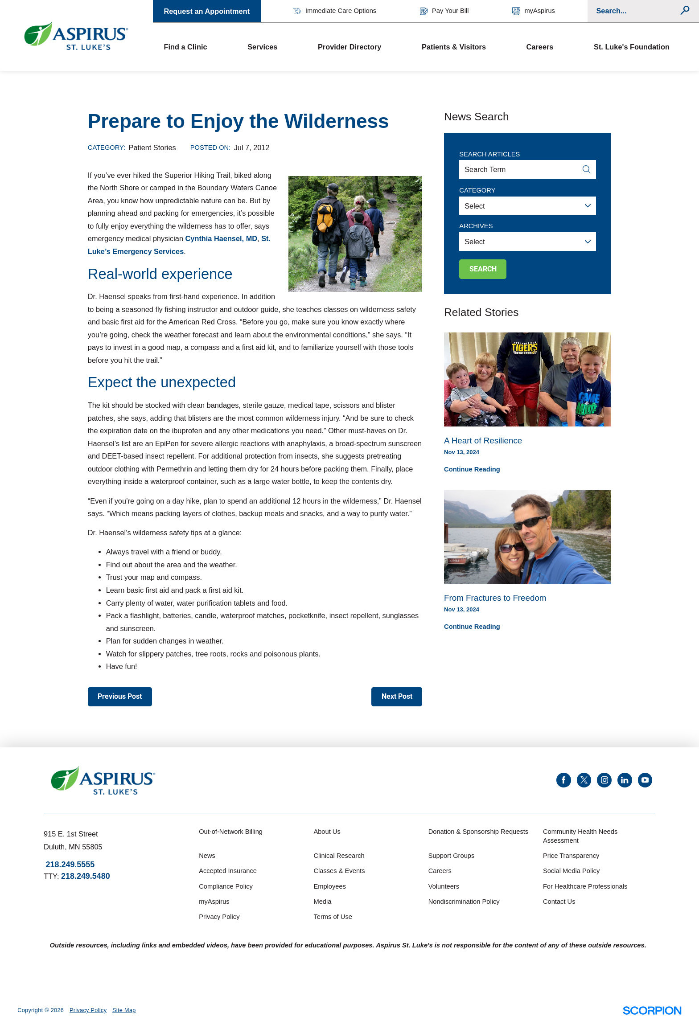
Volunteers (443, 886)
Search (483, 269)
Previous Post (120, 696)
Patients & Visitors (454, 47)
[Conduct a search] (638, 11)
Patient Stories (152, 147)
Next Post (397, 696)
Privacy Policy (219, 916)
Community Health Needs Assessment (580, 836)
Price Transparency (571, 855)
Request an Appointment (207, 11)
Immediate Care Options (334, 11)
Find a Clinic (185, 47)
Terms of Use (332, 916)
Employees (329, 886)
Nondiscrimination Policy (464, 901)
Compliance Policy (226, 886)
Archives (476, 226)
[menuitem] (195, 47)
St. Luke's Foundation (632, 47)
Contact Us (559, 901)
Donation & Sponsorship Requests (478, 831)
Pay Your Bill (444, 11)
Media (322, 901)
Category (477, 190)
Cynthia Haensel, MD (221, 238)
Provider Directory (349, 47)
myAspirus (533, 11)
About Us (326, 831)
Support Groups (451, 855)
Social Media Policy (571, 870)
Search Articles (489, 154)
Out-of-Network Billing (231, 831)
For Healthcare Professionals (585, 886)
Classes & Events (339, 870)
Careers (540, 47)
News (207, 855)
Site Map (124, 1010)
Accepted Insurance (228, 870)
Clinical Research (338, 855)
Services (262, 47)
